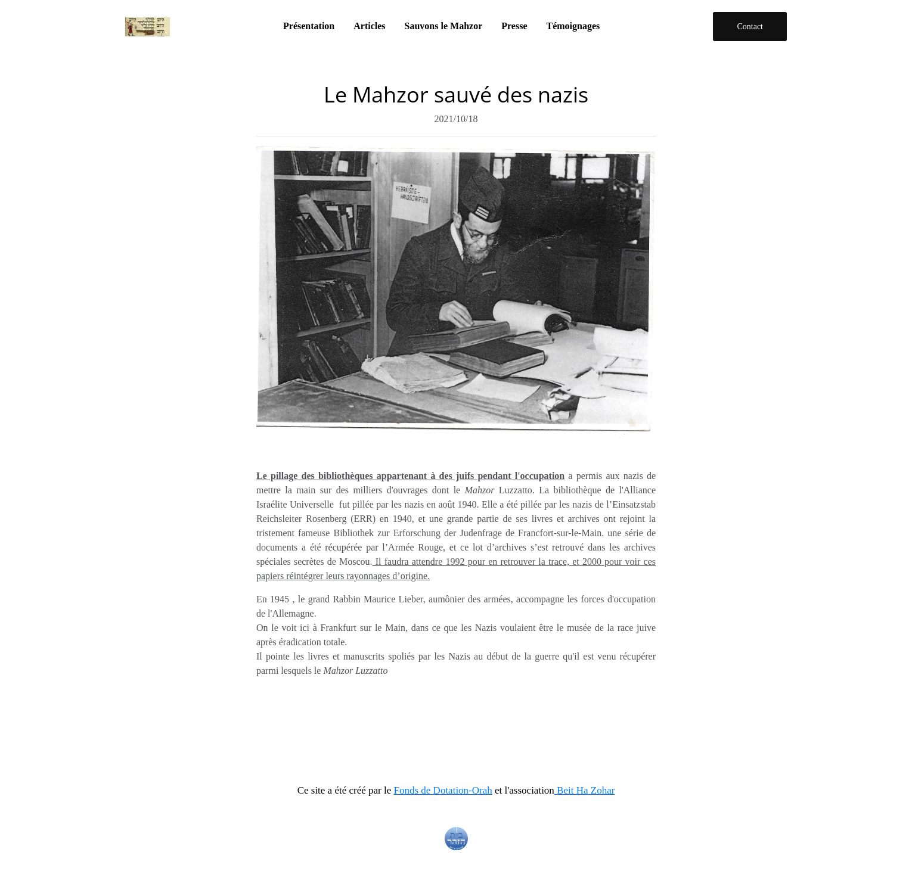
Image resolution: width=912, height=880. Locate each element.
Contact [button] (750, 26)
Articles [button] (369, 26)
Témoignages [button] (573, 26)
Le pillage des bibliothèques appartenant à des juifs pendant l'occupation (410, 476)
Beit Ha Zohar (584, 790)
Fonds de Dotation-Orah (443, 790)
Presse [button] (514, 26)
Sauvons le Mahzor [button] (444, 26)
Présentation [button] (308, 26)
